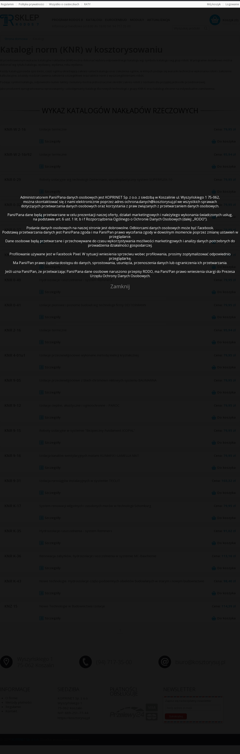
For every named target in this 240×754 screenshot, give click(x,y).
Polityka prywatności (31, 4)
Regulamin (7, 4)
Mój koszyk (214, 4)
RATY (87, 4)
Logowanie (232, 4)
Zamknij (120, 286)
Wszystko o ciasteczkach (64, 4)
